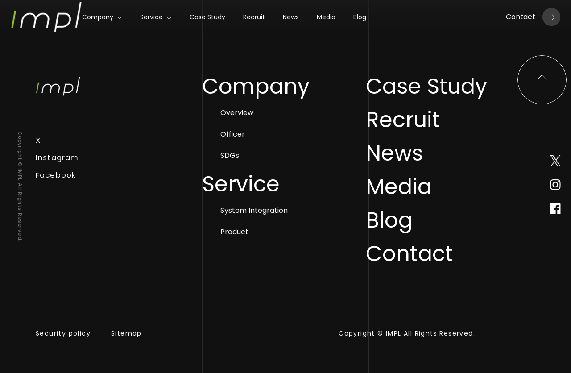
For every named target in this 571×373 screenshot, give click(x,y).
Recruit (254, 16)
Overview (249, 113)
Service (151, 16)
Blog (359, 16)
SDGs (242, 156)
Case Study (207, 16)
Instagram (57, 158)
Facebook (56, 175)
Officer (245, 135)
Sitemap (126, 333)
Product (246, 232)
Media (326, 16)
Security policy (63, 333)
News (291, 16)
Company (97, 16)
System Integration (266, 211)
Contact (533, 17)
